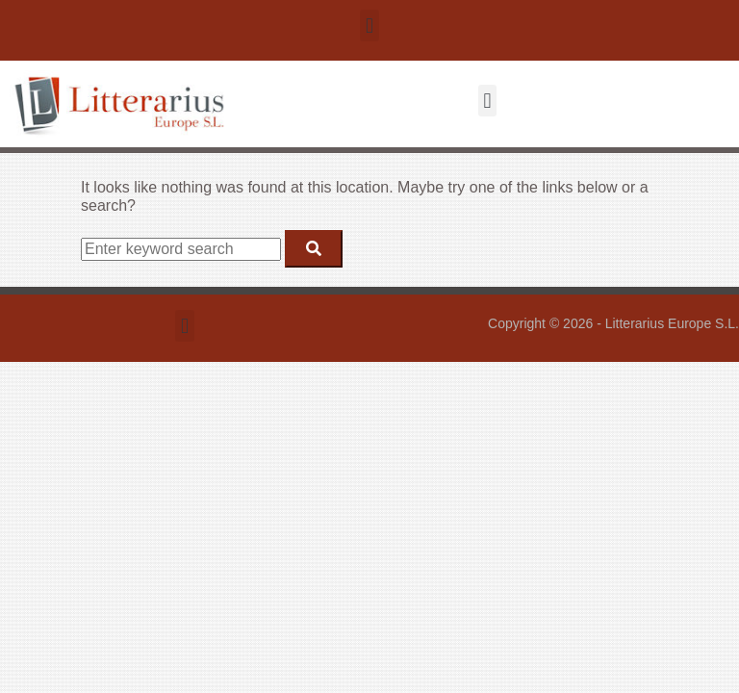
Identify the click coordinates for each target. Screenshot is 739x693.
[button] (369, 25)
